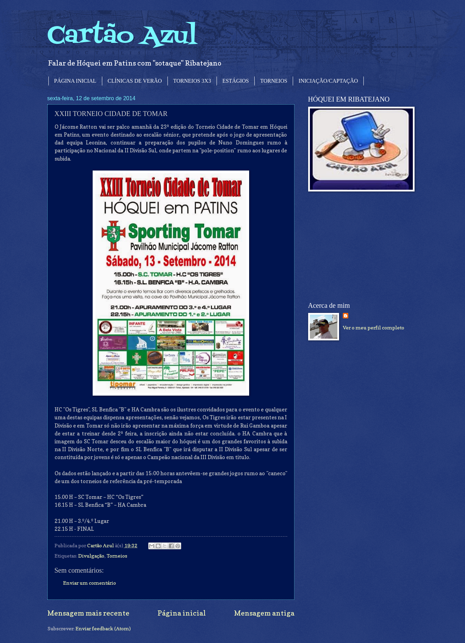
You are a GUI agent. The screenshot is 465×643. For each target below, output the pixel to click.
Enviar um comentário (89, 583)
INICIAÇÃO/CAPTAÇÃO (328, 81)
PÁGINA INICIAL (75, 81)
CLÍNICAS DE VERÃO (135, 81)
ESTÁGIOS (235, 81)
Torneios (117, 556)
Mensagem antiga (264, 613)
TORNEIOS (273, 81)
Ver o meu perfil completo (373, 327)
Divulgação (91, 556)
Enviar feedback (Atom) (103, 628)
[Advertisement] (359, 247)
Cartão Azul (122, 36)
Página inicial (182, 613)
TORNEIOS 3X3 (192, 81)
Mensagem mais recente (88, 613)
